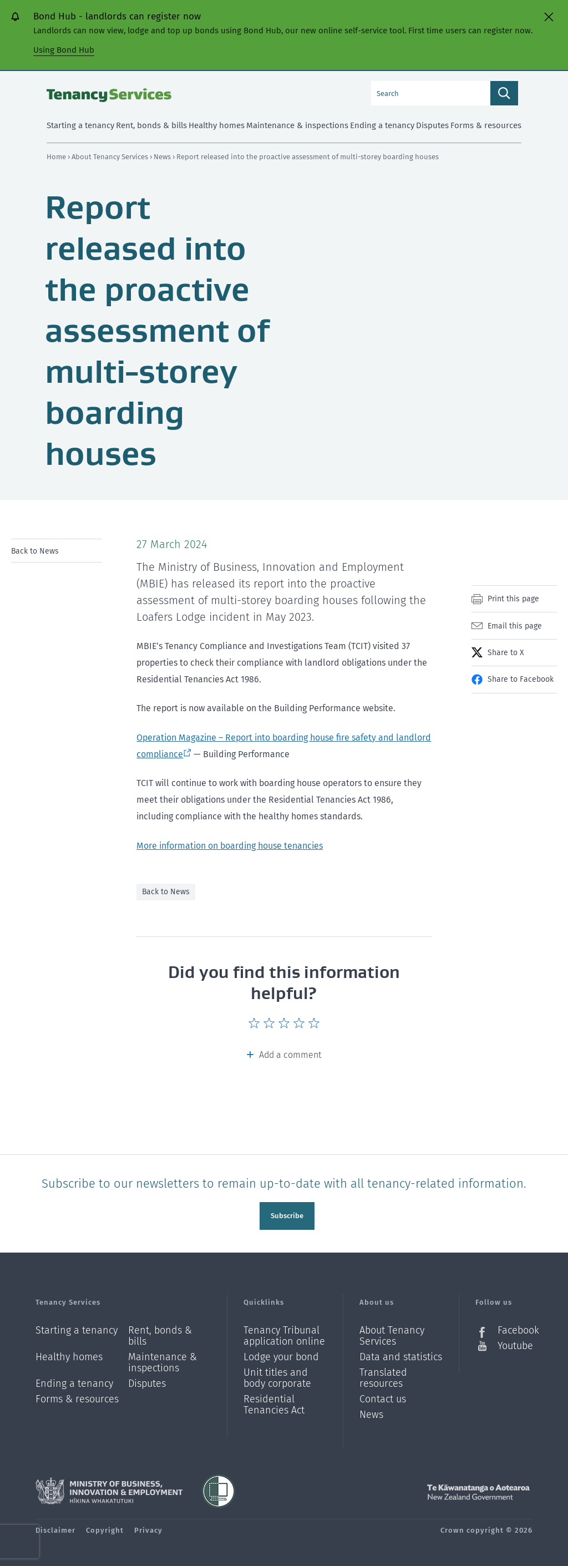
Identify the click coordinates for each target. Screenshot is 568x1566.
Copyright (105, 1527)
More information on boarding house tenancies (229, 845)
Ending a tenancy (74, 1380)
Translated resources (383, 1375)
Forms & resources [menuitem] (485, 125)
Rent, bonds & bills (160, 1332)
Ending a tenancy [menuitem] (382, 125)
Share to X (506, 652)
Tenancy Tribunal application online (284, 1332)
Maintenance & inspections (162, 1359)
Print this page (513, 599)
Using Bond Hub (63, 50)
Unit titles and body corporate (277, 1375)
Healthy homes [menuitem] (217, 125)
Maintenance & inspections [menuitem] (297, 125)
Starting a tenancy (77, 1327)
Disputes (147, 1380)
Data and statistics (400, 1354)
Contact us (382, 1396)
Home (56, 157)
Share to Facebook (521, 679)
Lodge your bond (281, 1354)
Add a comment (290, 1055)
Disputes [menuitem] (432, 125)
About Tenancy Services (111, 157)
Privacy (148, 1527)
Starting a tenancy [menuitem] (80, 125)
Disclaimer (55, 1527)
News (163, 157)
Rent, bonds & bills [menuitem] (151, 125)
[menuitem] (56, 550)
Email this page (515, 626)
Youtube (515, 1342)
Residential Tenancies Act (274, 1401)
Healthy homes (69, 1354)
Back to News (35, 551)
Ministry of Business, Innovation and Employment (109, 1487)
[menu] (56, 550)
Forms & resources (77, 1395)
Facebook (515, 1327)
